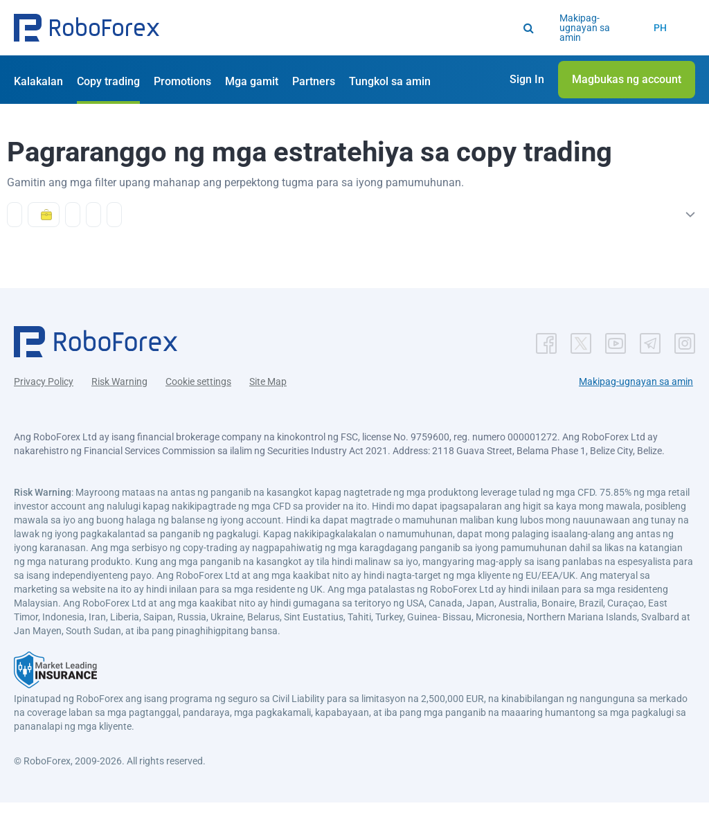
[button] (86, 28)
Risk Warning (119, 405)
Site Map (268, 405)
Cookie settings (198, 405)
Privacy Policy (43, 405)
